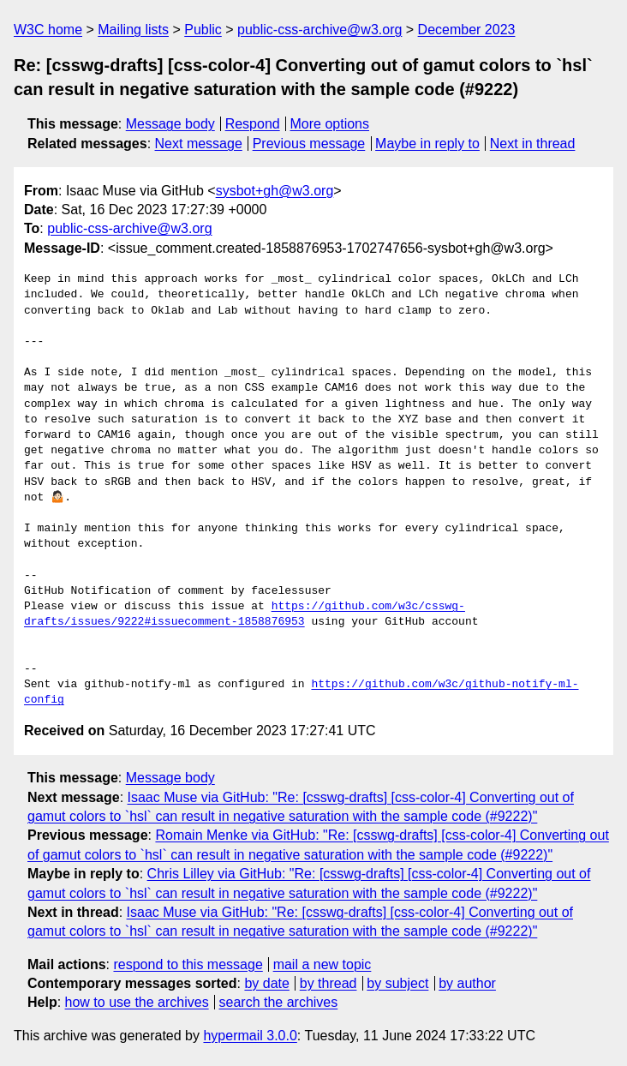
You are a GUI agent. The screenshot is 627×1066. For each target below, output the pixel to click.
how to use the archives (137, 1002)
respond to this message (187, 964)
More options (330, 124)
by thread (328, 983)
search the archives (278, 1002)
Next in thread (533, 143)
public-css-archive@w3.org (319, 29)
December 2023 (467, 29)
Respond (252, 124)
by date (266, 983)
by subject (397, 983)
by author (467, 983)
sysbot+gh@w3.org (275, 190)
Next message (198, 143)
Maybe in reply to (427, 143)
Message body (170, 124)
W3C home (48, 29)
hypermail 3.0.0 (249, 1035)
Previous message (309, 143)
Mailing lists (133, 29)
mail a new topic (322, 964)
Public (203, 29)
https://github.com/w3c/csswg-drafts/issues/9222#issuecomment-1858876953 (244, 614)
